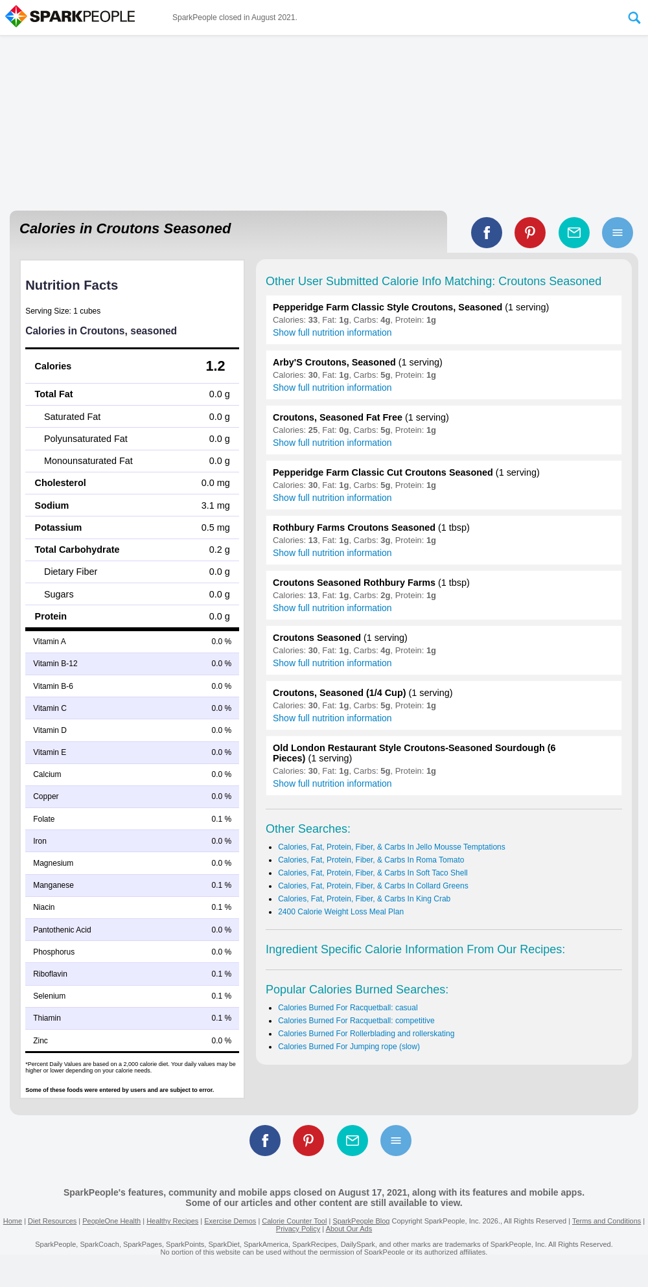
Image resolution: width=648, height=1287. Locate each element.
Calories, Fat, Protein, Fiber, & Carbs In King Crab (364, 898)
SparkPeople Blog (360, 1221)
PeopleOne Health (111, 1221)
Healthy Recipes (172, 1221)
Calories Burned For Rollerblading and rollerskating (366, 1033)
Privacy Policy (298, 1229)
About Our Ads (349, 1229)
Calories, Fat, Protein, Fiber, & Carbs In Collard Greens (373, 885)
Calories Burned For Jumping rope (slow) (349, 1046)
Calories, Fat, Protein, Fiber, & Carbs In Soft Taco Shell (373, 872)
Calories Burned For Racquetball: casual (347, 1007)
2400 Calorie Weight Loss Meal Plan (341, 911)
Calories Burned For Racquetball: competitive (356, 1020)
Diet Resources (52, 1221)
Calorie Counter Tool (294, 1221)
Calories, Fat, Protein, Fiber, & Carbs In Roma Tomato (371, 859)
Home (12, 1221)
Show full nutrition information (332, 332)
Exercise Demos (230, 1221)
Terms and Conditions (606, 1221)
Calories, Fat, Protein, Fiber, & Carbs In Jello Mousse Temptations (391, 847)
